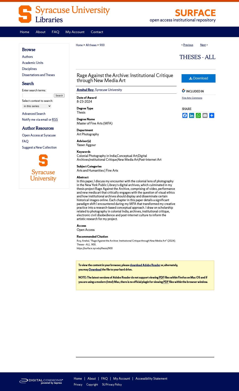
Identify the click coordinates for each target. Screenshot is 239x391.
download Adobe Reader (145, 265)
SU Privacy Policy (112, 384)
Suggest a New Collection (39, 147)
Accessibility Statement (151, 378)
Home (79, 45)
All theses (91, 45)
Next (203, 45)
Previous (188, 45)
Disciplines (29, 69)
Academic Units (32, 63)
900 (102, 45)
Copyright (92, 384)
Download (198, 78)
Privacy (78, 384)
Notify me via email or (40, 119)
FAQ (25, 141)
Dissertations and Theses (38, 75)
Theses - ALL (197, 57)
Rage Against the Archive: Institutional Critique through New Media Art (125, 78)
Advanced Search (33, 113)
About (91, 378)
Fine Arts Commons (192, 98)
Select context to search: (37, 101)
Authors (27, 56)
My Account (121, 378)
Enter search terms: (34, 90)
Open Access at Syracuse (39, 135)
